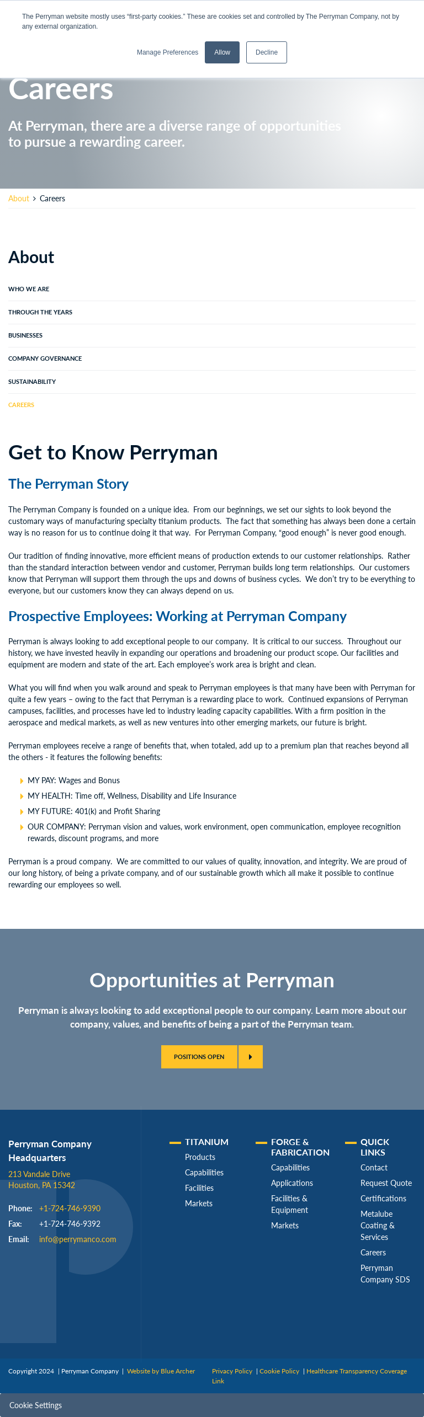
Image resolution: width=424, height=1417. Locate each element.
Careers (21, 405)
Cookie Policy (279, 1371)
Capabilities (204, 1172)
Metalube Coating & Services (378, 1225)
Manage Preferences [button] (167, 52)
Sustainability (32, 381)
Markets (199, 1203)
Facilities (199, 1188)
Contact (374, 1167)
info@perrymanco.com (77, 1239)
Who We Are (28, 289)
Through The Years (40, 312)
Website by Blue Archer (161, 1371)
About (18, 198)
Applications (292, 1183)
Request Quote (386, 1183)
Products (200, 1157)
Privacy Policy (232, 1371)
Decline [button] (267, 52)
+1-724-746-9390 (69, 1208)
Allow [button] (222, 52)
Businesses (25, 335)
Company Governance (45, 358)
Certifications (383, 1198)
